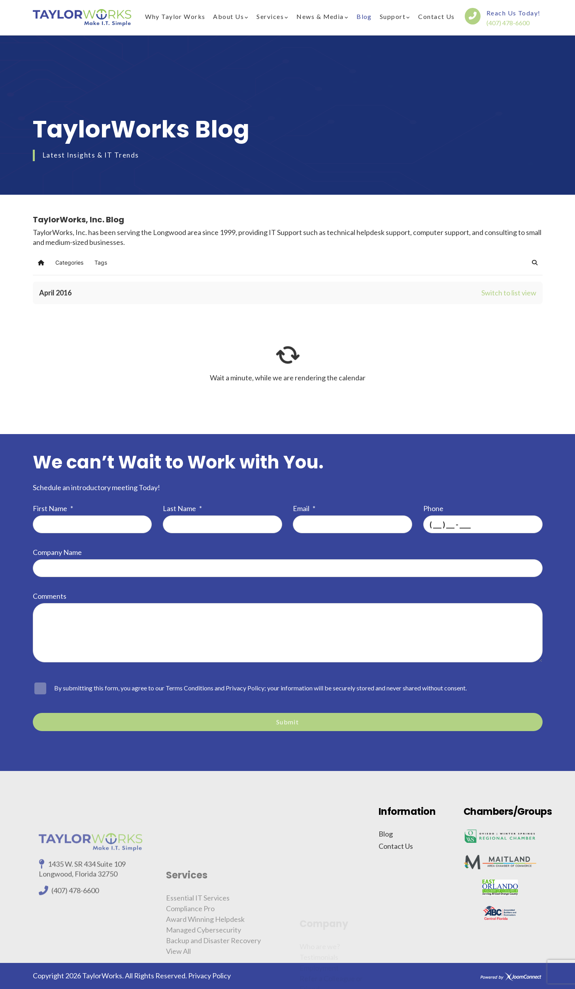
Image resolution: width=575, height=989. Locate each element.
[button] (535, 262)
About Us (228, 16)
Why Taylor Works (175, 16)
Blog (364, 16)
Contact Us (436, 16)
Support (392, 16)
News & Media (319, 16)
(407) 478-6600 (508, 22)
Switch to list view (508, 292)
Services (270, 16)
